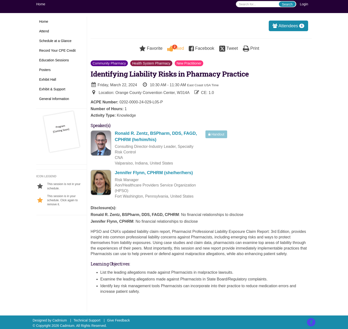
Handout (216, 134)
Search (287, 4)
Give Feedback (118, 320)
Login (304, 4)
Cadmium (59, 320)
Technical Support (86, 320)
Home (40, 4)
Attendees (287, 26)
